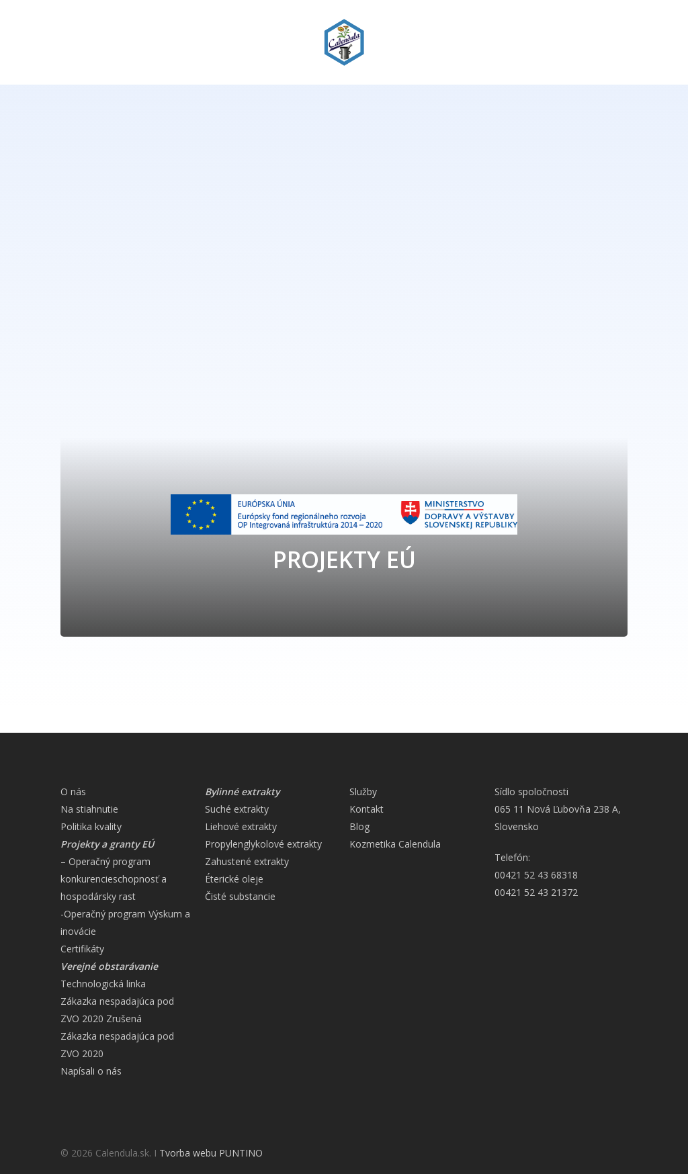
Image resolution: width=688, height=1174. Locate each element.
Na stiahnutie (89, 809)
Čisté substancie (240, 896)
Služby (363, 791)
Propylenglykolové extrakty (263, 844)
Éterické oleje (234, 878)
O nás (73, 791)
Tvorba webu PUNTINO (211, 1152)
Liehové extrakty (241, 826)
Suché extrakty (237, 809)
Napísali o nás (91, 1071)
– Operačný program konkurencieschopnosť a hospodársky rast (113, 879)
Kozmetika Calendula (395, 844)
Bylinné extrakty (242, 791)
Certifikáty (82, 948)
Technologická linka (103, 983)
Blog (359, 826)
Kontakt (366, 809)
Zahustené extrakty (247, 861)
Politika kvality (91, 826)
